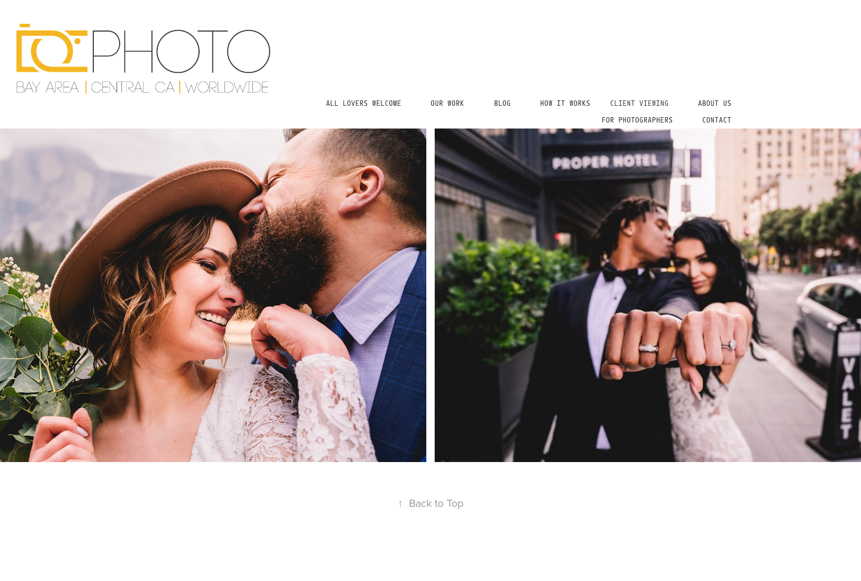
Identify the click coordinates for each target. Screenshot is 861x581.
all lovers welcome (363, 103)
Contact (716, 120)
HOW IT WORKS (565, 103)
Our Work (447, 103)
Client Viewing (639, 103)
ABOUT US (714, 103)
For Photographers (637, 120)
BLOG (502, 103)
